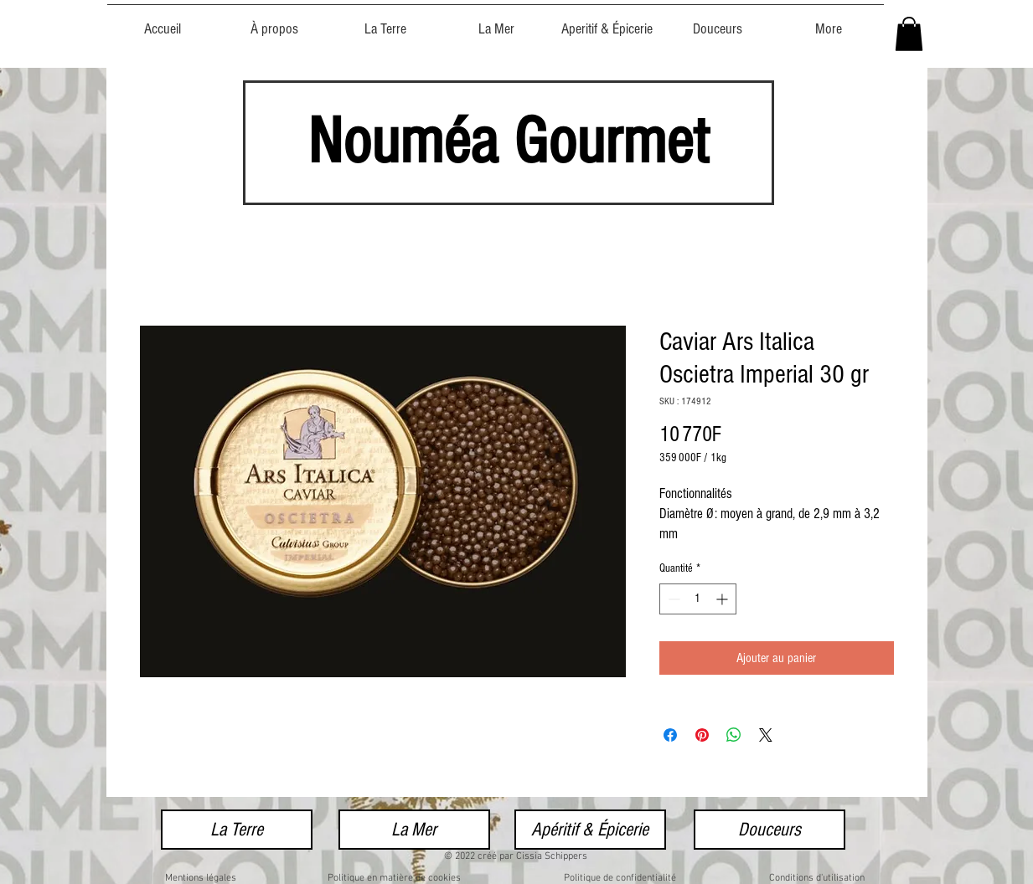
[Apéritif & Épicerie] (590, 829)
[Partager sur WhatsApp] (734, 735)
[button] (909, 34)
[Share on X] (766, 735)
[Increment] (723, 599)
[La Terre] (236, 829)
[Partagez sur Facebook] (670, 735)
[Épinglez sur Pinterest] (702, 735)
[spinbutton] (698, 599)
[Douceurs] (769, 829)
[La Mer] (414, 829)
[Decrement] (672, 599)
